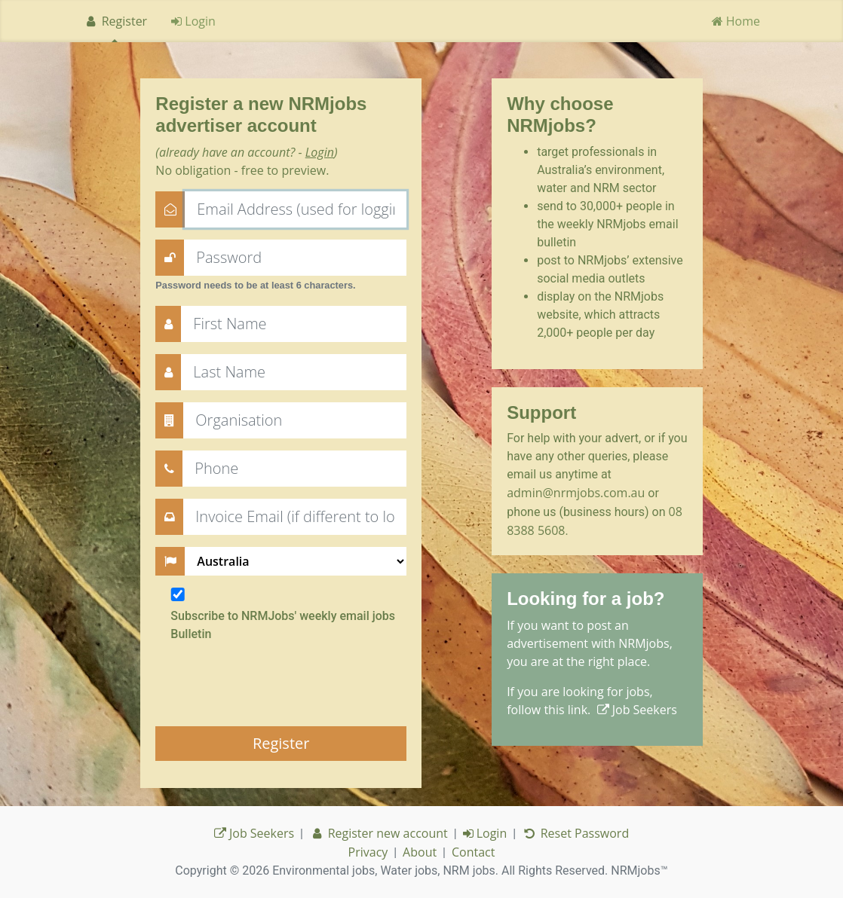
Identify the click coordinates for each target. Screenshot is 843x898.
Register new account (378, 833)
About (420, 852)
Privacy (368, 852)
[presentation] (270, 684)
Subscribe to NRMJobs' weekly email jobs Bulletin (282, 625)
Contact (473, 852)
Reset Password (575, 833)
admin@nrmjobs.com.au (576, 492)
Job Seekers (637, 709)
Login (193, 21)
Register (115, 21)
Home (736, 21)
